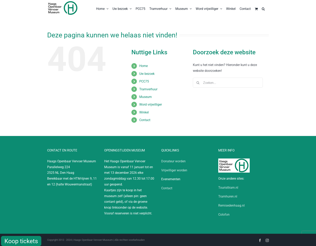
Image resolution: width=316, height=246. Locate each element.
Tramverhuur (148, 89)
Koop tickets (21, 241)
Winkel (144, 112)
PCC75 (144, 81)
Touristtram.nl (228, 187)
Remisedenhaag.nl (231, 205)
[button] (263, 8)
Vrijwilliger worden (174, 170)
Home (143, 66)
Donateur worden (173, 161)
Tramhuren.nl (227, 196)
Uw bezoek (147, 74)
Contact (144, 120)
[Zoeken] (198, 83)
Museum (145, 97)
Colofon (224, 214)
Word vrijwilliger (150, 104)
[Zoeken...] (228, 83)
